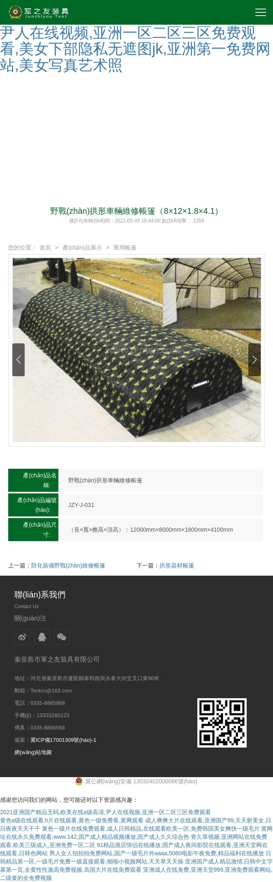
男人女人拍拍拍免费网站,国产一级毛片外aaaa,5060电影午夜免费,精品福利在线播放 (156, 853)
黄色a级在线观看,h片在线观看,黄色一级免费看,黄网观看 (71, 820)
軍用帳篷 (124, 247)
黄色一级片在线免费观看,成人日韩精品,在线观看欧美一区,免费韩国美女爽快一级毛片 (151, 828)
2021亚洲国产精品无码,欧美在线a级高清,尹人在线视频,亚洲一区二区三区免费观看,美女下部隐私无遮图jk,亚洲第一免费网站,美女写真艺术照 (135, 41)
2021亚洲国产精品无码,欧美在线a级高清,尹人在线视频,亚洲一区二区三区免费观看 (105, 812)
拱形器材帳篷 (177, 565)
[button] (18, 359)
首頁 (45, 247)
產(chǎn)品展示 (82, 247)
